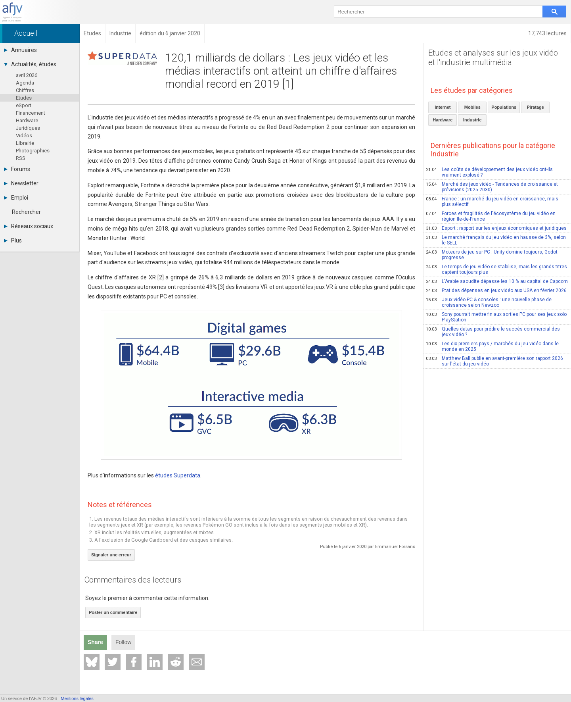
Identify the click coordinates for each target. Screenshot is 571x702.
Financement (30, 113)
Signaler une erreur (111, 554)
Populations (503, 107)
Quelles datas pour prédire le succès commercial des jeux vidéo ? (493, 331)
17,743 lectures (547, 33)
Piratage (535, 107)
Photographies (33, 151)
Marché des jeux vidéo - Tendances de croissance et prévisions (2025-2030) (492, 186)
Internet (442, 107)
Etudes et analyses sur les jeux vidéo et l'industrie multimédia (493, 57)
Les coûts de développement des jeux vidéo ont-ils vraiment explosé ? (489, 172)
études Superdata (177, 475)
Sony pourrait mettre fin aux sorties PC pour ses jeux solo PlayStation (496, 317)
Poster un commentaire (113, 612)
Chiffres (25, 90)
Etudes (24, 98)
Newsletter (21, 183)
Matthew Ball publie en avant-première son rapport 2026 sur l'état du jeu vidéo (494, 361)
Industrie (472, 119)
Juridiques (28, 128)
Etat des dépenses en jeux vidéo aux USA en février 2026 (496, 290)
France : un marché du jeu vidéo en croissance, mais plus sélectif (492, 201)
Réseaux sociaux (28, 226)
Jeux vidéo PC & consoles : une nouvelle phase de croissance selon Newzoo (489, 302)
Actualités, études (30, 64)
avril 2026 (26, 75)
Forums (17, 169)
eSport (23, 105)
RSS (20, 158)
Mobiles (472, 107)
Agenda (25, 83)
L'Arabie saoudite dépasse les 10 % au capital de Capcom (497, 281)
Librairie (25, 143)
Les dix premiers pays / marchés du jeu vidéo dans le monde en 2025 (492, 346)
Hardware (27, 120)
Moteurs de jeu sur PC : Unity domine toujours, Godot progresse (492, 254)
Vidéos (24, 135)
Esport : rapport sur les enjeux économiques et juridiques (496, 228)
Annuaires (20, 50)
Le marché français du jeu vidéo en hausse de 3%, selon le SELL (496, 240)
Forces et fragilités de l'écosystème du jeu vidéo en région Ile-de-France (491, 216)
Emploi (16, 197)
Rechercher (26, 212)
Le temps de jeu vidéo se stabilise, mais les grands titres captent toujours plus (496, 269)
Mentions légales (77, 698)
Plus (13, 240)
